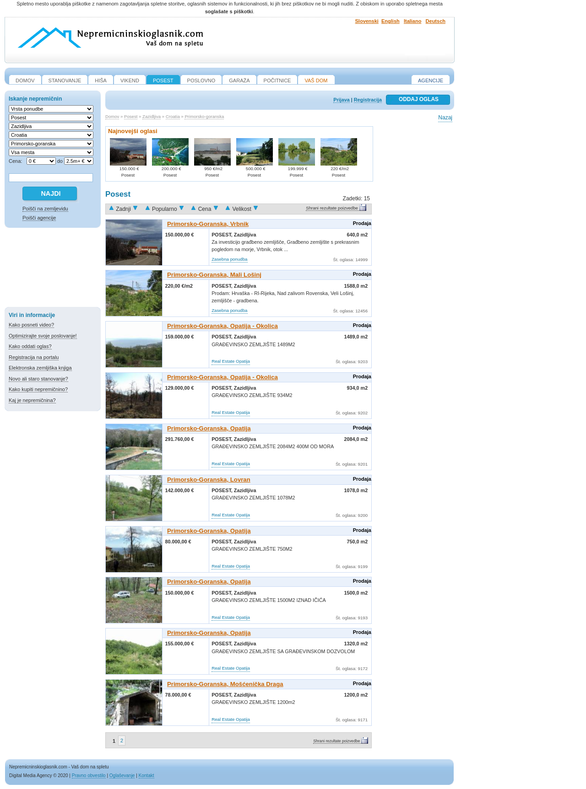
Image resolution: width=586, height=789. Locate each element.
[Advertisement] (52, 269)
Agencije (430, 80)
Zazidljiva (151, 116)
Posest (130, 116)
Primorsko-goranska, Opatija (209, 428)
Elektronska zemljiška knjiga (40, 367)
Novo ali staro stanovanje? (38, 378)
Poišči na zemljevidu (45, 208)
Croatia (173, 116)
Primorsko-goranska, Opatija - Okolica (222, 325)
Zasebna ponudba (229, 259)
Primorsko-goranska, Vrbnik (208, 223)
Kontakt (146, 775)
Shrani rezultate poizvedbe (332, 207)
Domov (112, 116)
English (390, 21)
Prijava (341, 99)
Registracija (368, 99)
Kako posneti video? (31, 324)
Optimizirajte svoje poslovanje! (43, 335)
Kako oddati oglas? (30, 346)
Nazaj (445, 117)
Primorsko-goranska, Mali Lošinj (214, 274)
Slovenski (367, 21)
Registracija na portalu (34, 357)
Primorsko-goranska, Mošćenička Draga (225, 684)
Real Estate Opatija (231, 361)
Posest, (223, 234)
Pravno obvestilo (89, 775)
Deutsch (435, 21)
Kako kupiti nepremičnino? (38, 389)
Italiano (413, 21)
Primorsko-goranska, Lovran (208, 479)
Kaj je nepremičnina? (32, 400)
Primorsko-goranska (204, 116)
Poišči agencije (39, 217)
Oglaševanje (122, 775)
